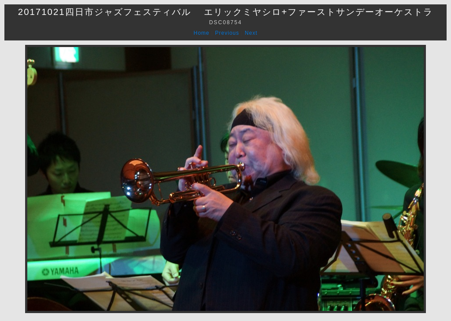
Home (202, 33)
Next (251, 33)
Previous (227, 33)
